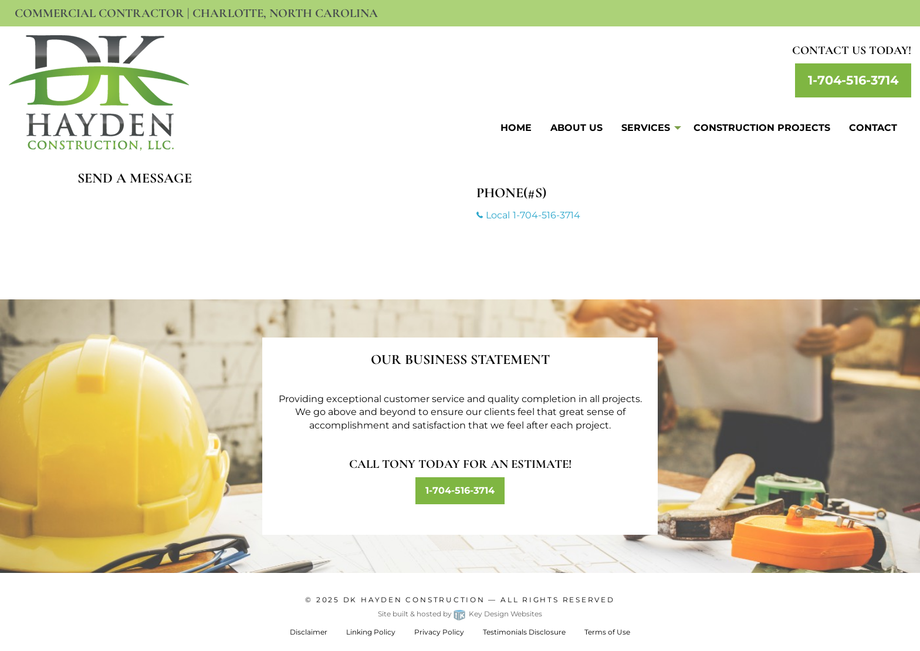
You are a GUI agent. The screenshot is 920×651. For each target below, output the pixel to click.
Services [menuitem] (645, 127)
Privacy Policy (439, 632)
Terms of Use (607, 632)
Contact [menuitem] (873, 127)
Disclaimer (308, 632)
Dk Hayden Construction (414, 599)
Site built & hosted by (460, 613)
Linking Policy (370, 632)
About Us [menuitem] (576, 127)
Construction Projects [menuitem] (762, 127)
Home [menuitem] (516, 127)
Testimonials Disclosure (524, 632)
